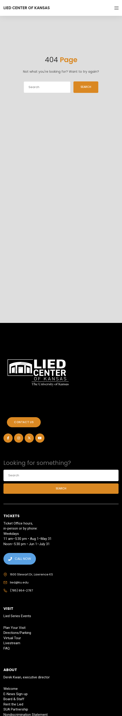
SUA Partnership (15, 709)
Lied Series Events (17, 616)
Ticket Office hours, (18, 523)
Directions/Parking (17, 633)
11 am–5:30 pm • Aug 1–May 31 (27, 539)
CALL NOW (19, 558)
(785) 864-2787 (21, 590)
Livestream (11, 643)
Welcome (10, 689)
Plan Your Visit (14, 628)
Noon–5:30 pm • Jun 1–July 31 (26, 544)
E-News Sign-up (15, 694)
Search (87, 87)
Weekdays (11, 534)
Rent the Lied (13, 704)
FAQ (6, 648)
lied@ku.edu (19, 582)
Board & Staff (13, 699)
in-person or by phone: (20, 528)
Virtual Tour (12, 638)
